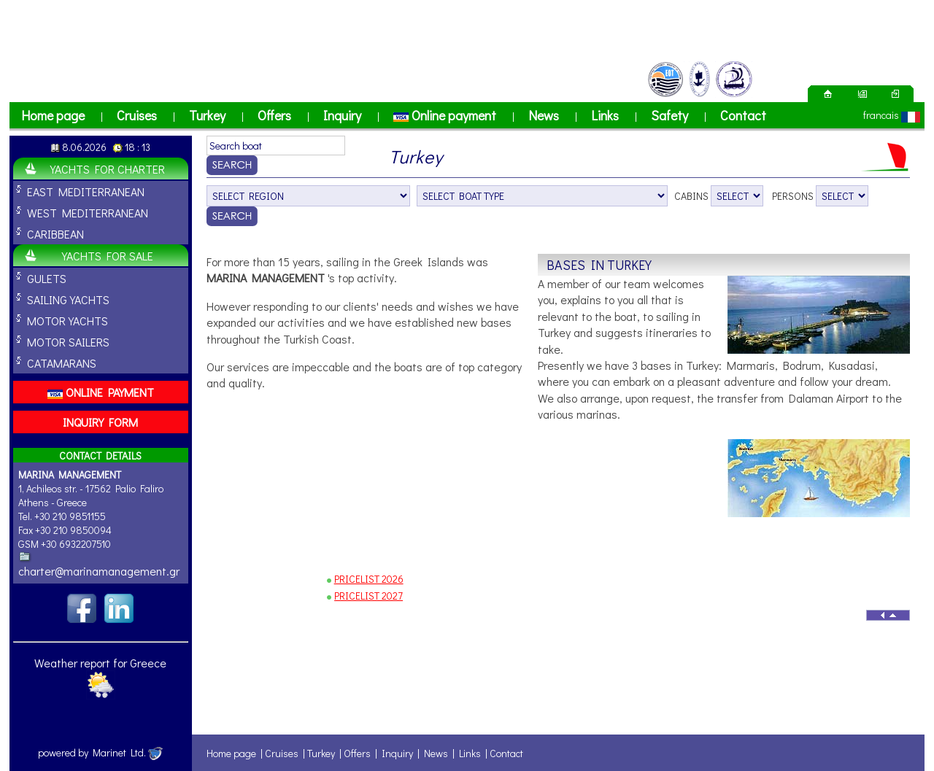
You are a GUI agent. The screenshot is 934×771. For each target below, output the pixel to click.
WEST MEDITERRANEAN (87, 212)
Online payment (444, 115)
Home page (53, 115)
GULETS (46, 278)
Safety (669, 115)
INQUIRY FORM (100, 422)
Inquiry (342, 115)
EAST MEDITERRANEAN (85, 191)
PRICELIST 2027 (368, 596)
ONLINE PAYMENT (100, 392)
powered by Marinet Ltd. (100, 752)
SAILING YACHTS (68, 299)
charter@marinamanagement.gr (99, 570)
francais (881, 115)
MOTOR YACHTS (67, 320)
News (543, 115)
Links (605, 115)
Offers (274, 115)
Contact (743, 115)
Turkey (207, 115)
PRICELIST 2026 (369, 579)
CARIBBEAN (55, 233)
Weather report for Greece (100, 662)
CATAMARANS (61, 363)
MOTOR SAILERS (68, 341)
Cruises (137, 115)
